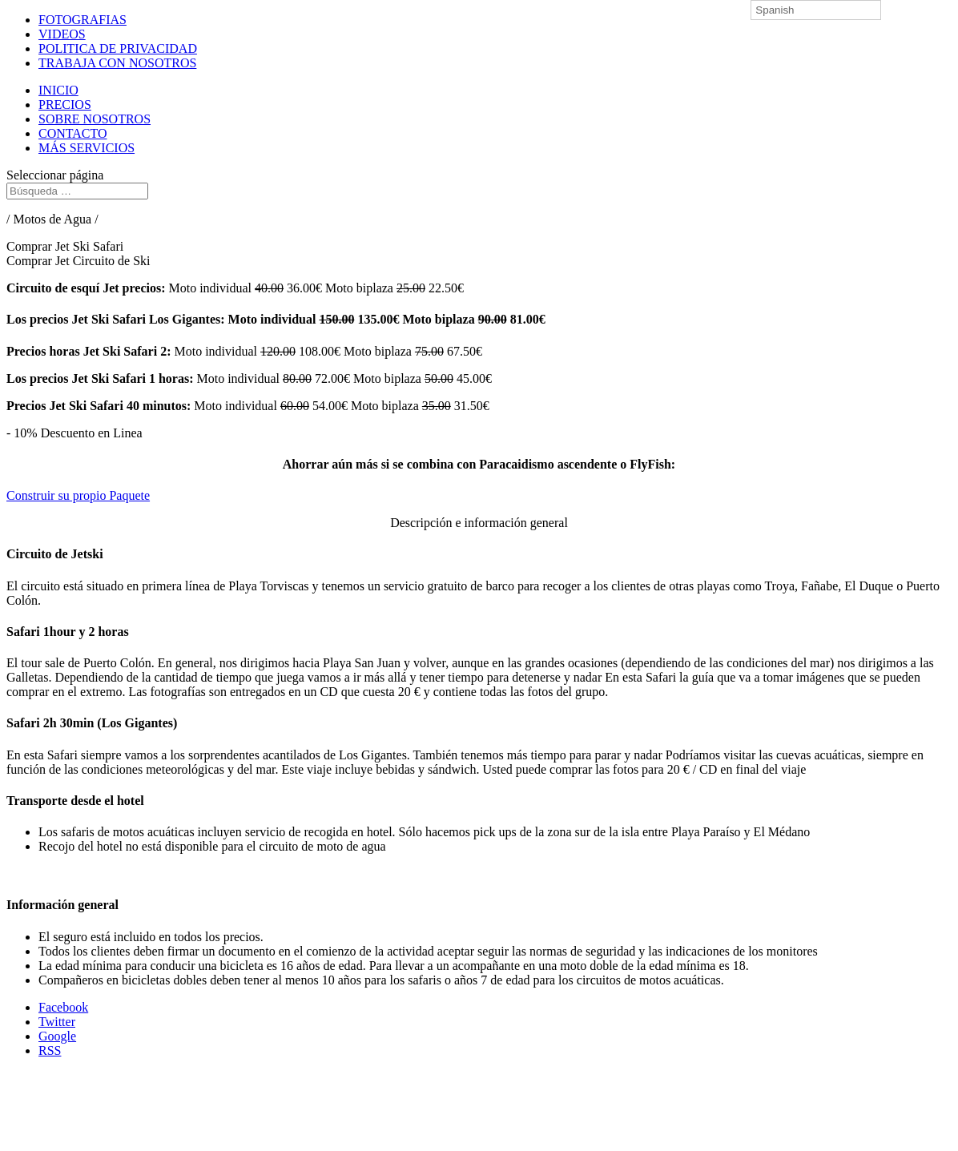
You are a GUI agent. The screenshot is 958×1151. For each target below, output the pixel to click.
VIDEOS (62, 34)
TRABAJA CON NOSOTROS (117, 63)
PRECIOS (64, 104)
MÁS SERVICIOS (86, 148)
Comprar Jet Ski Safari (64, 246)
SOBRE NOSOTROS (94, 119)
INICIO (58, 90)
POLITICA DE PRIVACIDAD (117, 48)
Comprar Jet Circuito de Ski (78, 261)
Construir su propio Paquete (78, 495)
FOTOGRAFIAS (82, 19)
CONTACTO (72, 133)
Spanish (774, 10)
